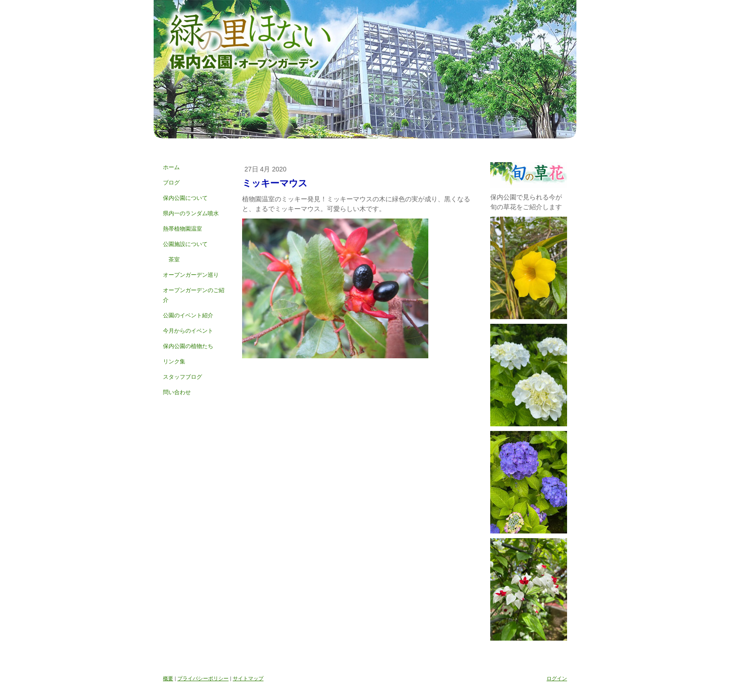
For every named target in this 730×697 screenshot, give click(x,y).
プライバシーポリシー (203, 678)
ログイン (557, 678)
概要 (168, 678)
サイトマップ (248, 678)
